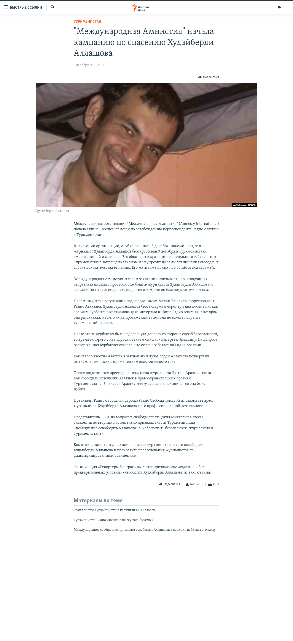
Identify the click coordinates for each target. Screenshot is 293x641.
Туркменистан (87, 22)
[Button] (208, 77)
